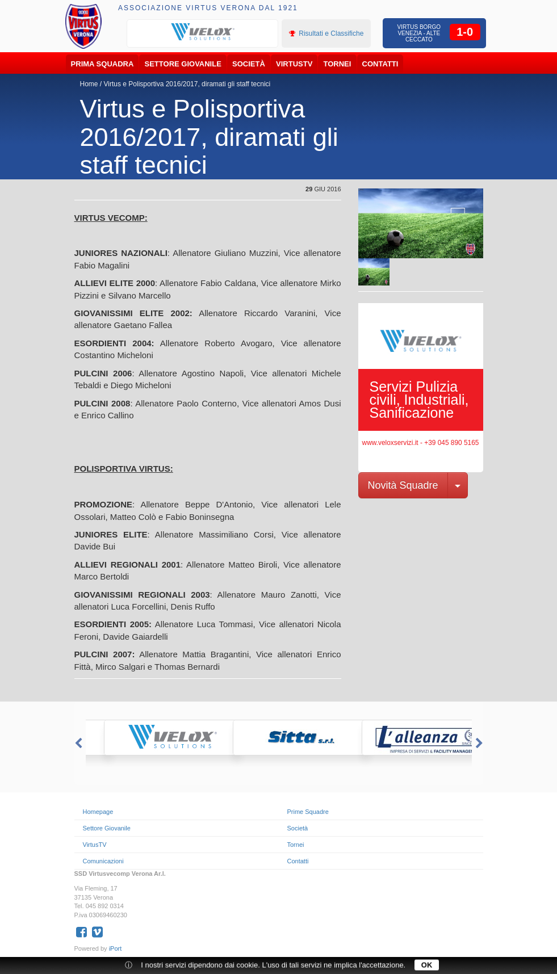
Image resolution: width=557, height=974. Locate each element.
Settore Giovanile (183, 64)
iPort (115, 948)
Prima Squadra (102, 64)
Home (89, 84)
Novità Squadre (403, 485)
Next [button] (480, 743)
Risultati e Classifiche (326, 33)
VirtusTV (294, 64)
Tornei (337, 64)
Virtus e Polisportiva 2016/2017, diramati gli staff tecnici (187, 84)
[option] (202, 32)
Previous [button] (77, 743)
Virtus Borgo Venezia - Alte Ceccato (419, 33)
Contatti (380, 64)
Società (248, 64)
